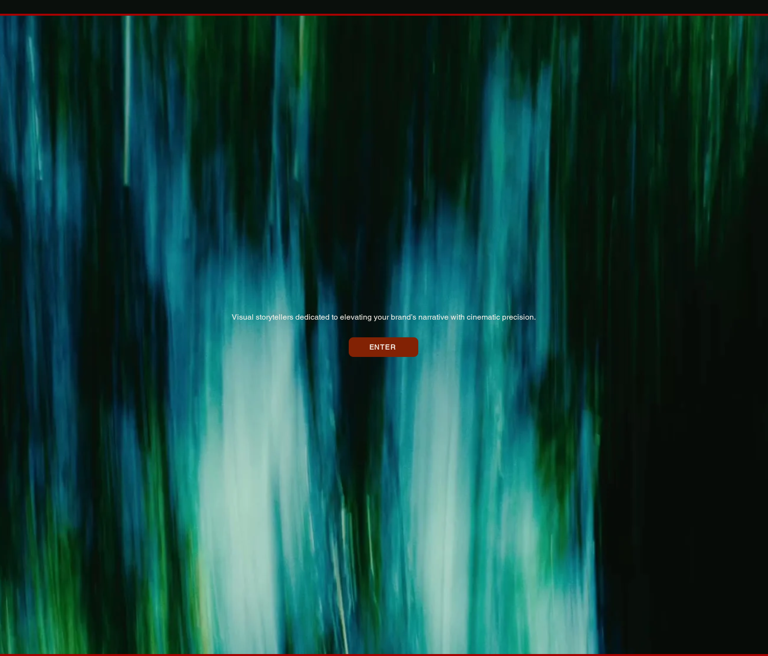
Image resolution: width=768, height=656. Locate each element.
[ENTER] (383, 347)
